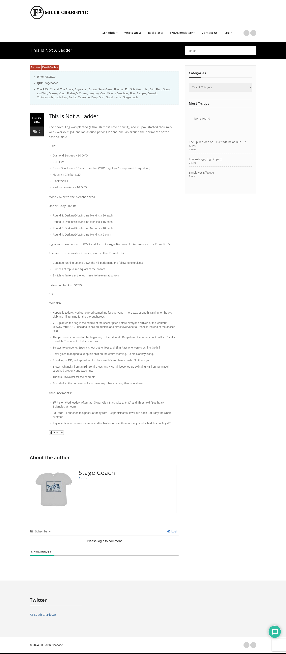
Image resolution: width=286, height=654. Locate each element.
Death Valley (50, 67)
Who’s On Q (132, 33)
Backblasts (155, 33)
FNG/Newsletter (182, 33)
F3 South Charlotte (43, 614)
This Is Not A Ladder (74, 116)
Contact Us (210, 33)
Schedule (110, 33)
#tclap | (56, 432)
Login (228, 33)
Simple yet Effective (201, 172)
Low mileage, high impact (205, 159)
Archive (35, 67)
